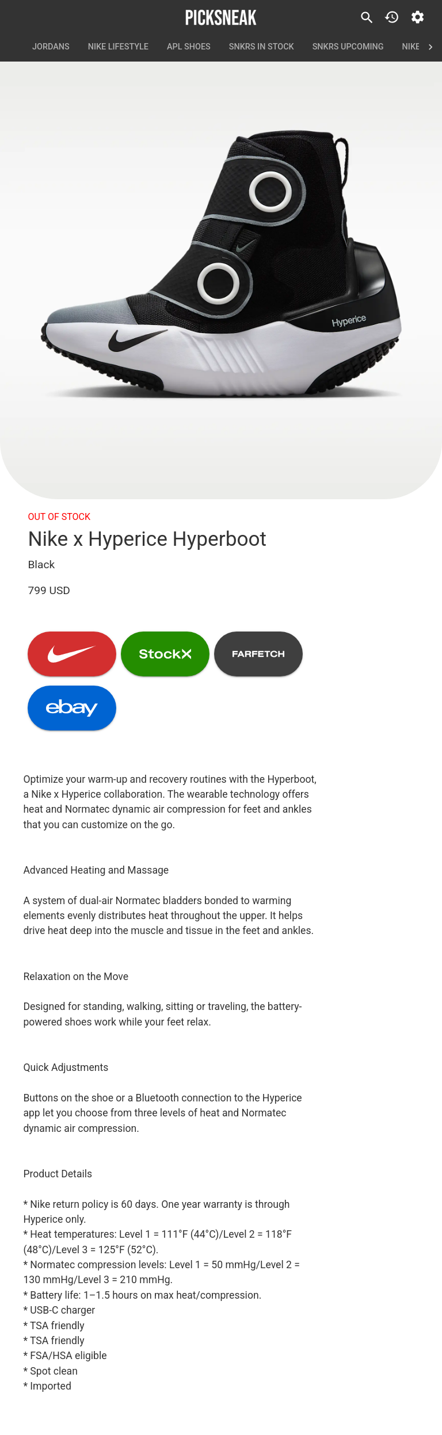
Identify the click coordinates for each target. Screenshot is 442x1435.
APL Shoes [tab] (189, 47)
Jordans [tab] (51, 47)
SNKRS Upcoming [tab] (348, 47)
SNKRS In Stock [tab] (261, 47)
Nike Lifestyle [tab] (118, 47)
